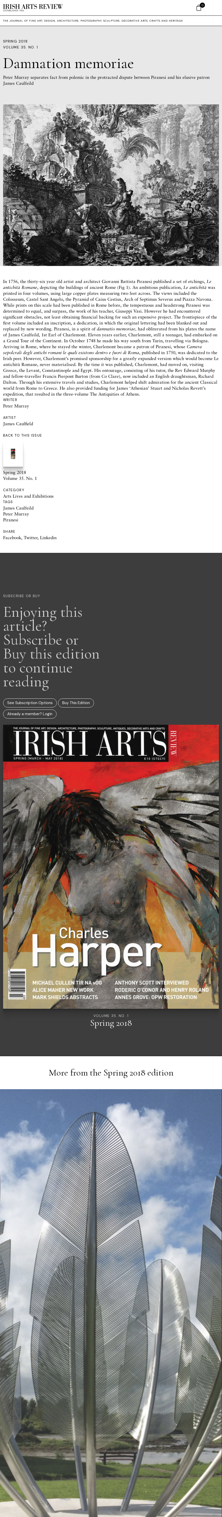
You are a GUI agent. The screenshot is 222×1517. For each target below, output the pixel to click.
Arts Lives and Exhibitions (28, 496)
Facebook (12, 537)
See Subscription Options (30, 702)
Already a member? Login (29, 713)
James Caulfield (18, 423)
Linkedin (48, 537)
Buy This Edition (76, 702)
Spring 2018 (15, 41)
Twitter (30, 537)
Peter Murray (16, 406)
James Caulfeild (18, 508)
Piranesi (10, 519)
